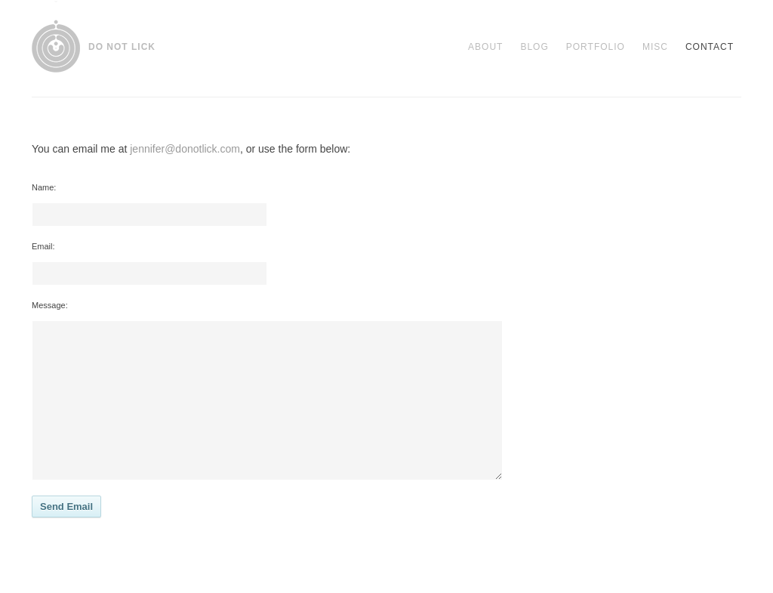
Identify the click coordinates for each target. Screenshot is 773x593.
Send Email (66, 506)
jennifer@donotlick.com (185, 149)
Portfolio (595, 47)
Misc (655, 47)
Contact (709, 47)
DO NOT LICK (122, 47)
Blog (534, 47)
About (485, 47)
